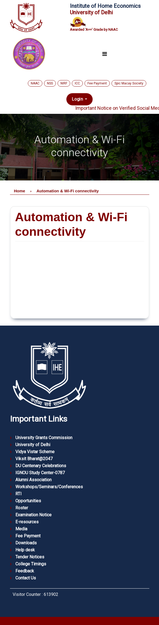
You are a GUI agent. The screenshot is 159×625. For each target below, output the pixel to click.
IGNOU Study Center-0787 (40, 472)
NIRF (63, 83)
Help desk (25, 549)
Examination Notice (33, 514)
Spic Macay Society (128, 83)
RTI (18, 493)
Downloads (26, 542)
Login (78, 99)
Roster (21, 507)
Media (21, 528)
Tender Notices (29, 556)
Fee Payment (97, 83)
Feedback (24, 570)
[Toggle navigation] (105, 54)
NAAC (35, 83)
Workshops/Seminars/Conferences (49, 486)
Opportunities (28, 500)
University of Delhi (32, 444)
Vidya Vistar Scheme (35, 451)
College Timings (30, 563)
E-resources (27, 521)
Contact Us (25, 577)
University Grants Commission (43, 437)
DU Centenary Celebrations (40, 465)
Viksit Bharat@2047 (34, 458)
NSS (50, 83)
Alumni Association (33, 479)
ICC (77, 83)
